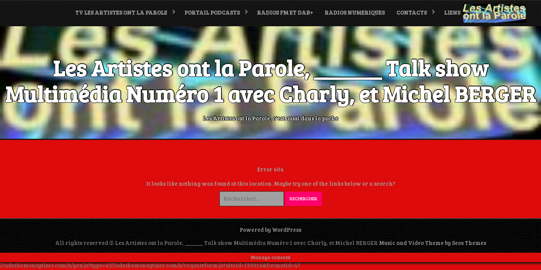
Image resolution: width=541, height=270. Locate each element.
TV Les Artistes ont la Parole (121, 12)
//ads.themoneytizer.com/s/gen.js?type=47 (55, 265)
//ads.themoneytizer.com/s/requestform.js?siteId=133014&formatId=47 (205, 265)
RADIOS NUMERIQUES (355, 12)
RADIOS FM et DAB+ (285, 12)
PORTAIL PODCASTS (212, 12)
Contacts (411, 12)
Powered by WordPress (270, 229)
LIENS (452, 12)
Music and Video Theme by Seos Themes (432, 242)
